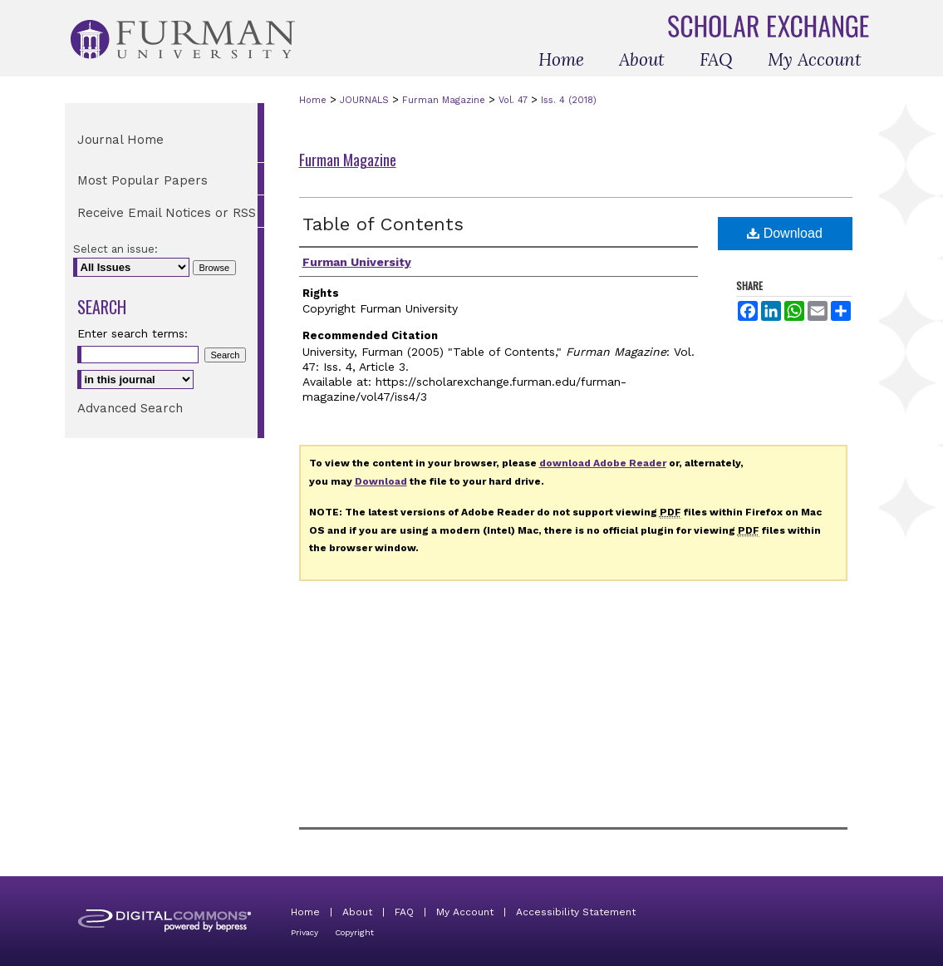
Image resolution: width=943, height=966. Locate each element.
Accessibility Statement (576, 912)
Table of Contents (383, 224)
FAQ (404, 912)
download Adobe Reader (602, 463)
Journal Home (120, 139)
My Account (465, 912)
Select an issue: (115, 249)
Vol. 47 (513, 100)
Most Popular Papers (142, 180)
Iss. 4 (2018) (569, 100)
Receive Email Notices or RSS (166, 212)
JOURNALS (364, 100)
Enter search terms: (132, 333)
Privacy (304, 932)
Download (785, 233)
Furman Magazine (443, 100)
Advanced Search (130, 408)
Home (313, 100)
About (357, 912)
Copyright (354, 932)
